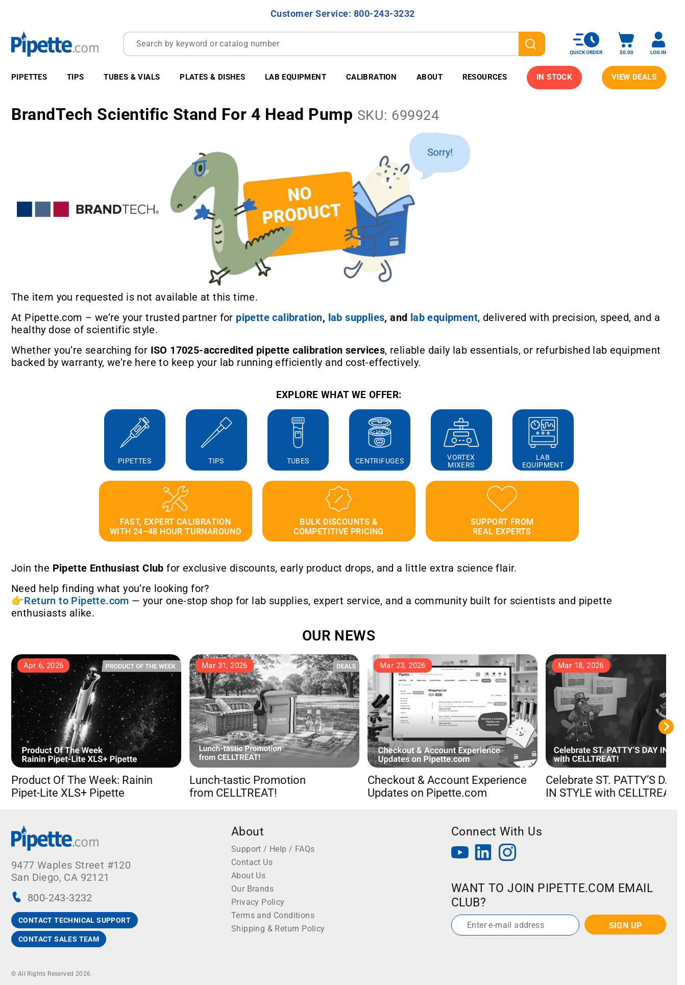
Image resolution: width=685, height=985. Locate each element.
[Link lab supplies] (356, 317)
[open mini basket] (626, 44)
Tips (75, 77)
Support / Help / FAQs (272, 849)
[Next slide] (666, 726)
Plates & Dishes (212, 77)
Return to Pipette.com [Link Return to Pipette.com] (76, 601)
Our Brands (252, 889)
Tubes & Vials (132, 77)
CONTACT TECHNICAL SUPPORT (74, 920)
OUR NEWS (338, 635)
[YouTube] (460, 854)
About (430, 77)
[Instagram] (507, 854)
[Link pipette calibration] (279, 317)
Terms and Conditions (272, 915)
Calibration (371, 77)
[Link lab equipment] (444, 317)
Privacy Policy (258, 902)
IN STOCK (554, 77)
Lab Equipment (295, 77)
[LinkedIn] (483, 854)
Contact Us (252, 862)
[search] (532, 44)
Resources (484, 77)
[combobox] (334, 44)
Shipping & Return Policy (278, 928)
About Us (248, 875)
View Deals (633, 77)
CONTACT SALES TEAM (58, 939)
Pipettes (29, 77)
